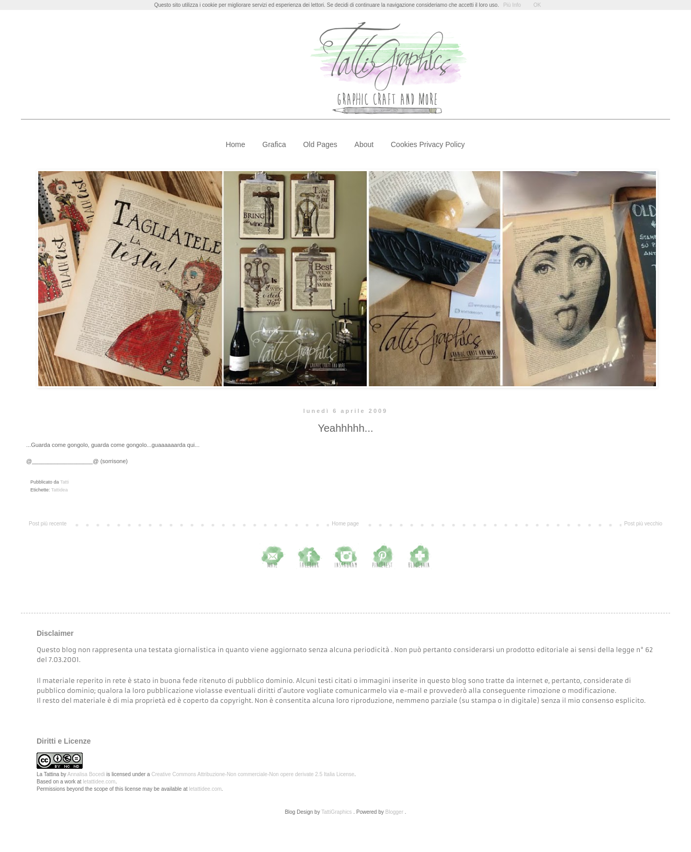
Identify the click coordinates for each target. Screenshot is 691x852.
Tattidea (59, 489)
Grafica (274, 144)
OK (537, 5)
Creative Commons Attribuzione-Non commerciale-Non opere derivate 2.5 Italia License (252, 774)
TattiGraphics (336, 812)
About (364, 144)
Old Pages (320, 144)
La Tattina (48, 774)
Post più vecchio (643, 523)
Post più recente (47, 523)
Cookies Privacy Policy (428, 144)
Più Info (512, 5)
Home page (345, 523)
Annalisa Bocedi (86, 774)
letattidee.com (99, 781)
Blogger (394, 812)
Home (235, 144)
